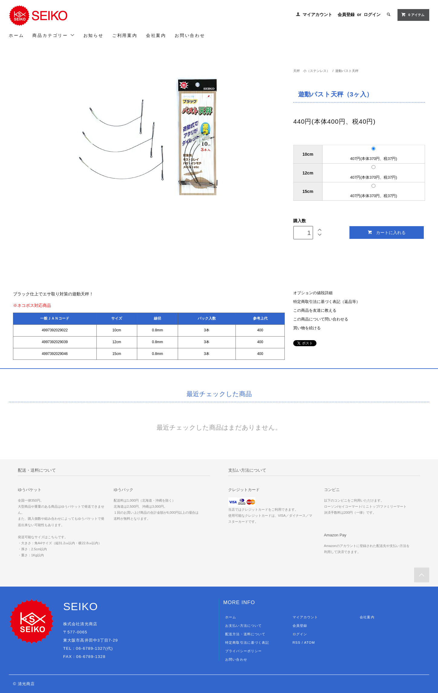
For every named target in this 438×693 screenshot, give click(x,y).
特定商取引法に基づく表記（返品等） (326, 302)
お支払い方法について (243, 625)
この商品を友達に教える (314, 310)
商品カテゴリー (53, 35)
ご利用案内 (125, 35)
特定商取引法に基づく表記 (247, 642)
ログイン (372, 14)
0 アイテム (412, 14)
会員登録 (346, 14)
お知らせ (93, 35)
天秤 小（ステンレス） (311, 71)
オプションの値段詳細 (313, 293)
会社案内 (156, 35)
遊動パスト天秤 (348, 71)
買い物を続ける (307, 328)
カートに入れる (386, 232)
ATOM (309, 642)
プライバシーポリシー (243, 651)
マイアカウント (317, 14)
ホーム (16, 35)
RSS (296, 642)
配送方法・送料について (245, 634)
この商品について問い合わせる (320, 319)
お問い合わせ (190, 35)
